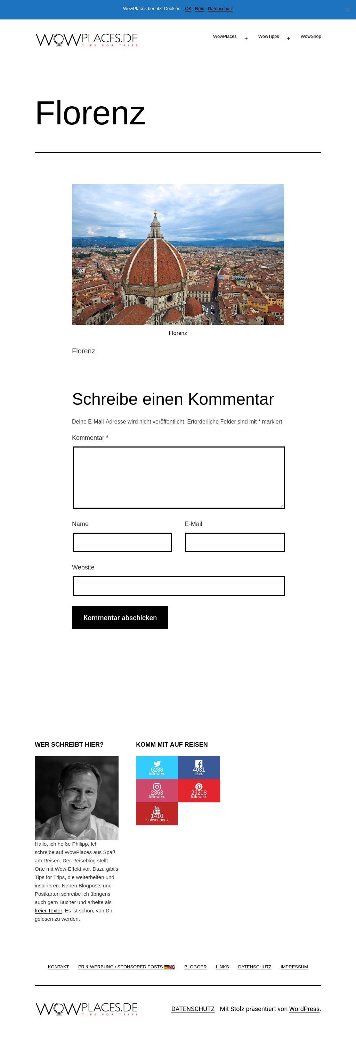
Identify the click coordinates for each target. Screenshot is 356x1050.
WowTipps (268, 36)
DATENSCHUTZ (193, 1008)
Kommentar (90, 437)
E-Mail (193, 523)
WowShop (311, 36)
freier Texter (48, 910)
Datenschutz (220, 8)
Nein (199, 8)
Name (80, 523)
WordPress (304, 1008)
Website (83, 567)
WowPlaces (225, 36)
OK (188, 8)
